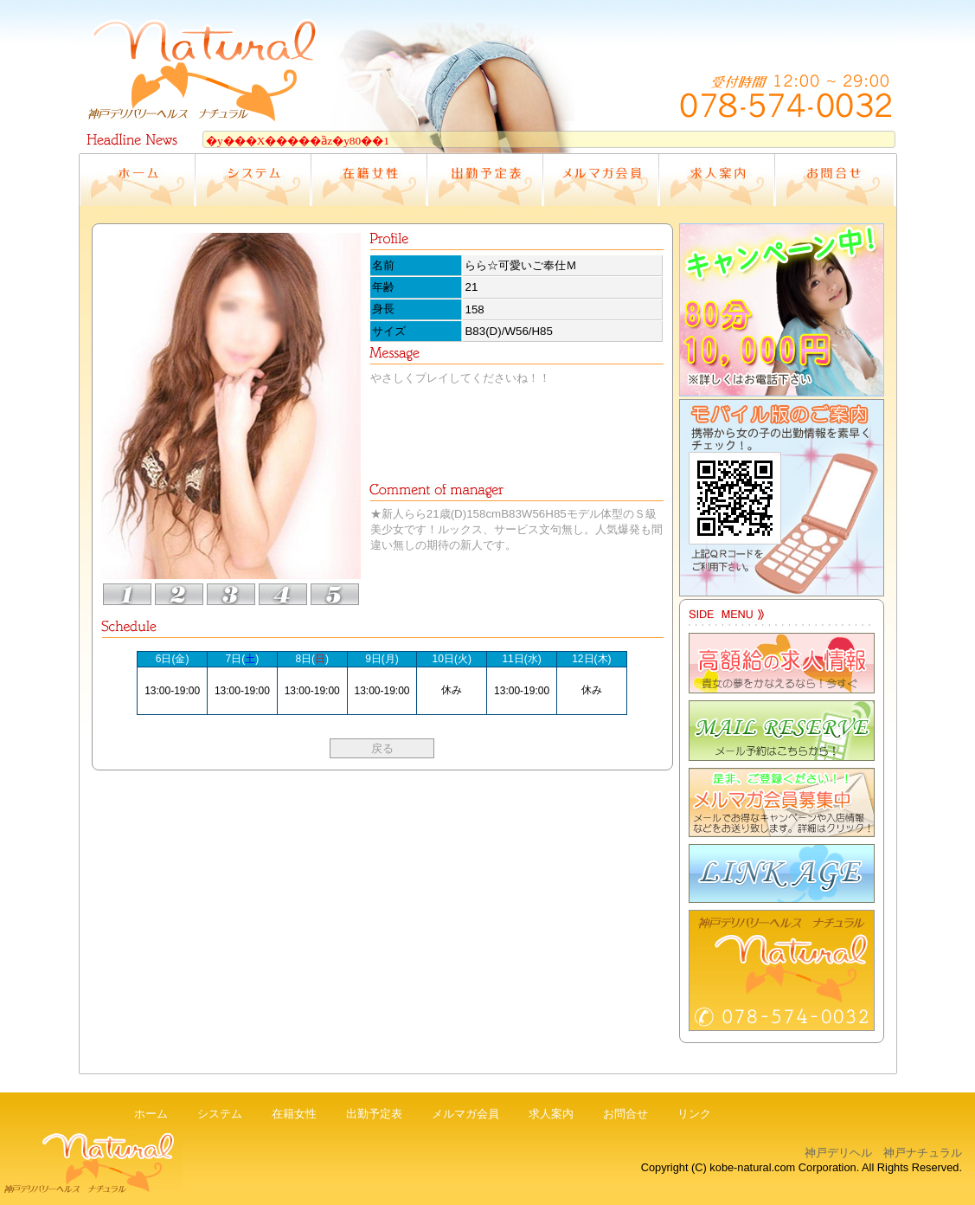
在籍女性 (294, 1113)
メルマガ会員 (465, 1113)
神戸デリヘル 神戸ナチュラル (883, 1152)
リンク (694, 1113)
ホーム (151, 1113)
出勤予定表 (374, 1113)
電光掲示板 (488, 137)
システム (219, 1113)
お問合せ (625, 1113)
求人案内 (551, 1113)
